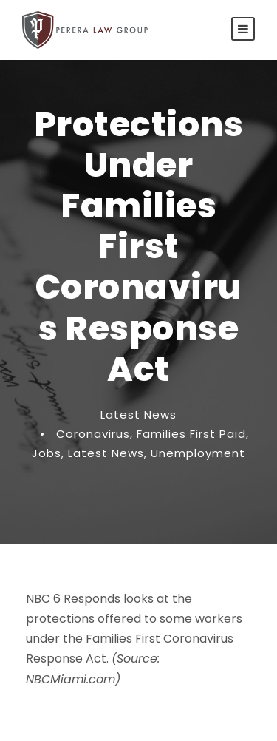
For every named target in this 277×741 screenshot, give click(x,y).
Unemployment (198, 453)
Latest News (138, 414)
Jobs (46, 453)
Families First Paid (191, 433)
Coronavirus (93, 433)
